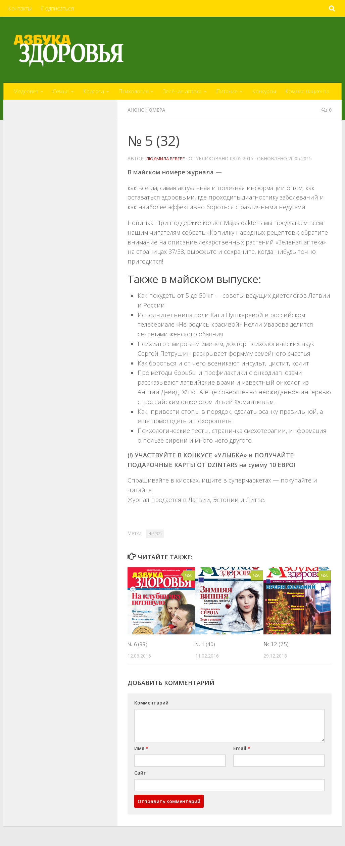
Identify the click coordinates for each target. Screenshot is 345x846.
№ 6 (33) (138, 643)
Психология (133, 91)
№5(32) (154, 533)
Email (241, 748)
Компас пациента (307, 91)
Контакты (20, 8)
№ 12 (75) (276, 643)
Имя (141, 748)
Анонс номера (149, 109)
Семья (61, 91)
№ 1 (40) (206, 643)
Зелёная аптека (182, 91)
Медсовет (25, 91)
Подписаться (57, 8)
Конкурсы (264, 91)
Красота (93, 91)
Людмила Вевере (168, 158)
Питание (227, 91)
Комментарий (151, 702)
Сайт (140, 772)
